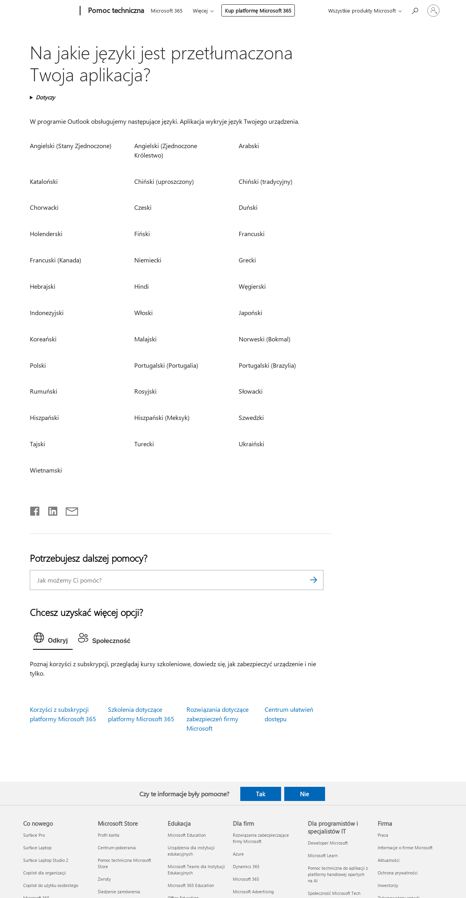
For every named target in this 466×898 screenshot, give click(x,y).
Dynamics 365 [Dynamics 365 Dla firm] (246, 866)
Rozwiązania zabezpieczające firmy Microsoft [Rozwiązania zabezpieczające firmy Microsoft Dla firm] (261, 838)
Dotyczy (45, 97)
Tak (260, 794)
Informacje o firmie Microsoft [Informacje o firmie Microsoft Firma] (405, 847)
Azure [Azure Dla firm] (238, 854)
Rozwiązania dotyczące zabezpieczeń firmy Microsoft (217, 718)
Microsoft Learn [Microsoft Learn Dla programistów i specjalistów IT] (323, 855)
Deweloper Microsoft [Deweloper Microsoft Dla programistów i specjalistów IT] (328, 843)
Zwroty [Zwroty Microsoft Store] (104, 879)
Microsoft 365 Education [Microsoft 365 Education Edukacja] (191, 885)
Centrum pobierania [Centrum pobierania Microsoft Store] (117, 847)
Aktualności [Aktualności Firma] (389, 860)
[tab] (53, 639)
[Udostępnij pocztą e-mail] (68, 509)
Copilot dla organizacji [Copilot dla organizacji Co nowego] (44, 873)
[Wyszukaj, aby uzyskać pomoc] (415, 10)
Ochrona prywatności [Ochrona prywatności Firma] (398, 873)
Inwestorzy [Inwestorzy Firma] (388, 885)
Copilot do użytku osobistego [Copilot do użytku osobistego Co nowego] (50, 885)
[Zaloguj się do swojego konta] (433, 10)
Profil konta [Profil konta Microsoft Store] (108, 835)
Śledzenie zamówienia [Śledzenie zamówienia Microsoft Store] (119, 891)
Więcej (200, 10)
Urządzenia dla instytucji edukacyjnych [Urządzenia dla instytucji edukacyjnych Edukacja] (191, 851)
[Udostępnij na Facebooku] (35, 509)
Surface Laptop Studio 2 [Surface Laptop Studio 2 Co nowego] (45, 860)
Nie (304, 794)
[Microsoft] (50, 11)
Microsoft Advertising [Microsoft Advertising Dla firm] (253, 891)
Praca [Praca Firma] (383, 835)
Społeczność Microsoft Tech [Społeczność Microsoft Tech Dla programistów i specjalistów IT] (334, 893)
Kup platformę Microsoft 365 (258, 10)
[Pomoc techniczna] (115, 11)
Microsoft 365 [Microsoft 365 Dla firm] (246, 879)
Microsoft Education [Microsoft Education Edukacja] (187, 835)
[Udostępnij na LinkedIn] (49, 509)
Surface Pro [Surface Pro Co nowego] (34, 835)
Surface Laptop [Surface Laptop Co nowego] (37, 847)
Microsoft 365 (167, 10)
